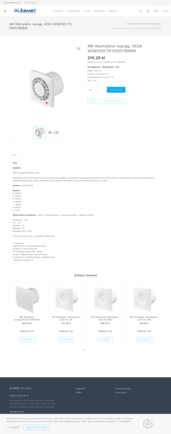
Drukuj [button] (93, 101)
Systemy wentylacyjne (151, 24)
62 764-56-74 (30, 2)
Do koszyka (116, 90)
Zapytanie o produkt (114, 101)
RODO (78, 392)
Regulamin (80, 388)
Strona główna (133, 24)
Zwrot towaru (121, 392)
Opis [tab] (14, 155)
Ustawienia (14, 427)
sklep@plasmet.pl (12, 2)
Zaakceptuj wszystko (36, 427)
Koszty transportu (123, 388)
